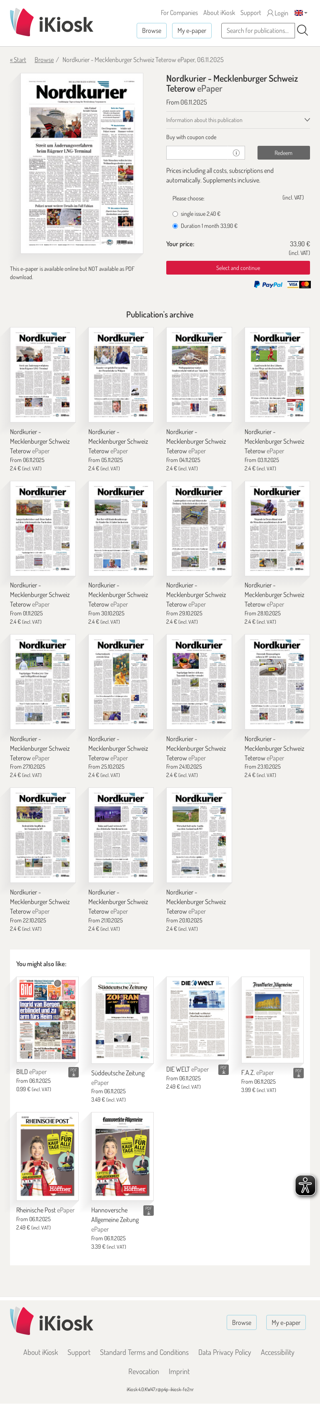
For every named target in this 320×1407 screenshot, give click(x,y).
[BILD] (47, 1019)
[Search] (302, 30)
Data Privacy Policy (224, 1352)
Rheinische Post (45, 1210)
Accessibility (278, 1352)
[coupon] (197, 153)
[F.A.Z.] (272, 1020)
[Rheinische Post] (47, 1156)
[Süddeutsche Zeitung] (122, 1020)
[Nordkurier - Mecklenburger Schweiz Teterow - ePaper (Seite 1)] (81, 163)
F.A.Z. (257, 1072)
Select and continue (238, 267)
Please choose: (188, 198)
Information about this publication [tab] (204, 119)
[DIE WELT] (197, 1018)
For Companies (179, 12)
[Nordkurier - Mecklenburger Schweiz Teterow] (43, 374)
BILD (31, 1071)
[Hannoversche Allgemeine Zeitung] (122, 1156)
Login (277, 13)
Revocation (143, 1371)
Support (250, 12)
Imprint (179, 1371)
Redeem (283, 152)
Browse (151, 30)
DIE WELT (187, 1069)
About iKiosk (219, 12)
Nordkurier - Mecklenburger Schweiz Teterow (40, 441)
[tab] (238, 137)
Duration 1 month (205, 225)
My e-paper (192, 30)
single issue (196, 213)
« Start (18, 59)
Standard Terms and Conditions (144, 1352)
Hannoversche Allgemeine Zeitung (115, 1219)
